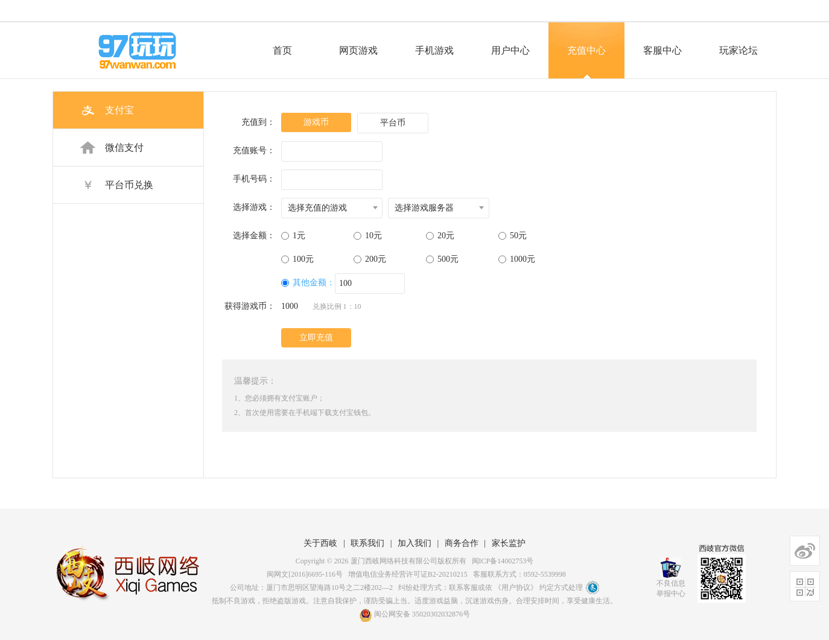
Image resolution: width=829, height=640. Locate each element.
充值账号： (254, 150)
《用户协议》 (516, 587)
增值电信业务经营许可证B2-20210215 (406, 574)
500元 (448, 259)
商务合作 (461, 543)
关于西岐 (320, 543)
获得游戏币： (249, 306)
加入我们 (414, 543)
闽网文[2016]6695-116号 (303, 574)
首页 (282, 50)
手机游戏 (434, 50)
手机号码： (254, 178)
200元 (375, 259)
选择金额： (254, 235)
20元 (445, 235)
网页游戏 (358, 50)
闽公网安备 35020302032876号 (414, 614)
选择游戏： (254, 207)
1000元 (522, 259)
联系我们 (367, 543)
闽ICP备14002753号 (501, 561)
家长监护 (509, 543)
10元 (373, 235)
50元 (518, 235)
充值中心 (586, 50)
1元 (299, 235)
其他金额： (314, 282)
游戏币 (316, 122)
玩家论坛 (738, 50)
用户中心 (510, 50)
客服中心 (662, 50)
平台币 (392, 122)
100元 (303, 259)
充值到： (258, 122)
